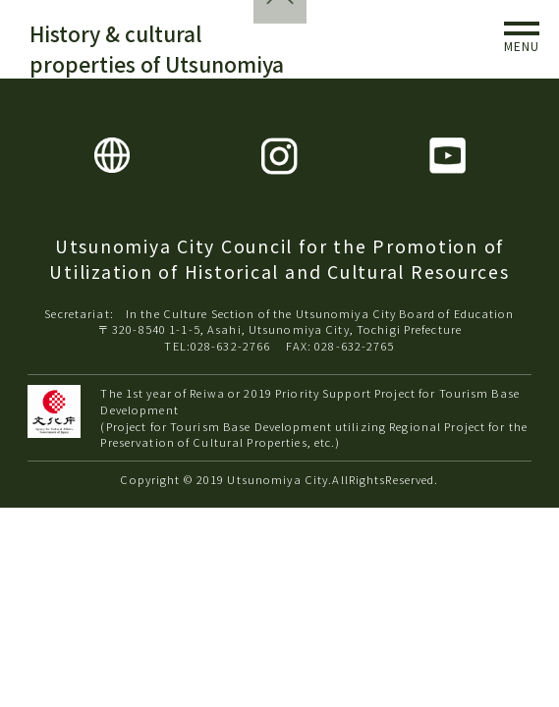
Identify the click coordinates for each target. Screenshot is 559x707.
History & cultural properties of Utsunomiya (156, 49)
